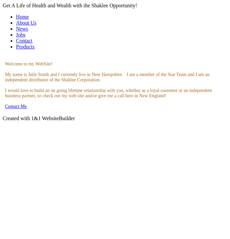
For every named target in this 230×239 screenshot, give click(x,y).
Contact (24, 40)
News (22, 29)
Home (22, 17)
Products (25, 46)
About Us (26, 23)
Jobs (20, 35)
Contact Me (16, 106)
